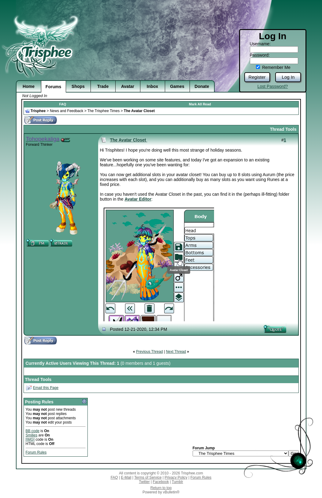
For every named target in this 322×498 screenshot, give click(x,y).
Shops (78, 86)
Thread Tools (283, 129)
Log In (288, 77)
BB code (32, 431)
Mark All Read (200, 104)
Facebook (161, 482)
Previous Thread (149, 351)
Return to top (161, 488)
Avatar (127, 86)
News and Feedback (66, 111)
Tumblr (177, 482)
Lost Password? (272, 86)
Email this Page (45, 388)
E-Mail (126, 477)
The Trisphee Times (103, 111)
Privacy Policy (176, 477)
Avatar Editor (137, 199)
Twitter (144, 482)
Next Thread (176, 351)
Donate (201, 86)
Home (29, 86)
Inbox (152, 86)
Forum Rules (36, 452)
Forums (53, 86)
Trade (103, 86)
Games (177, 86)
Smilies (32, 435)
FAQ (62, 104)
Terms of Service (147, 477)
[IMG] (30, 439)
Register (257, 77)
